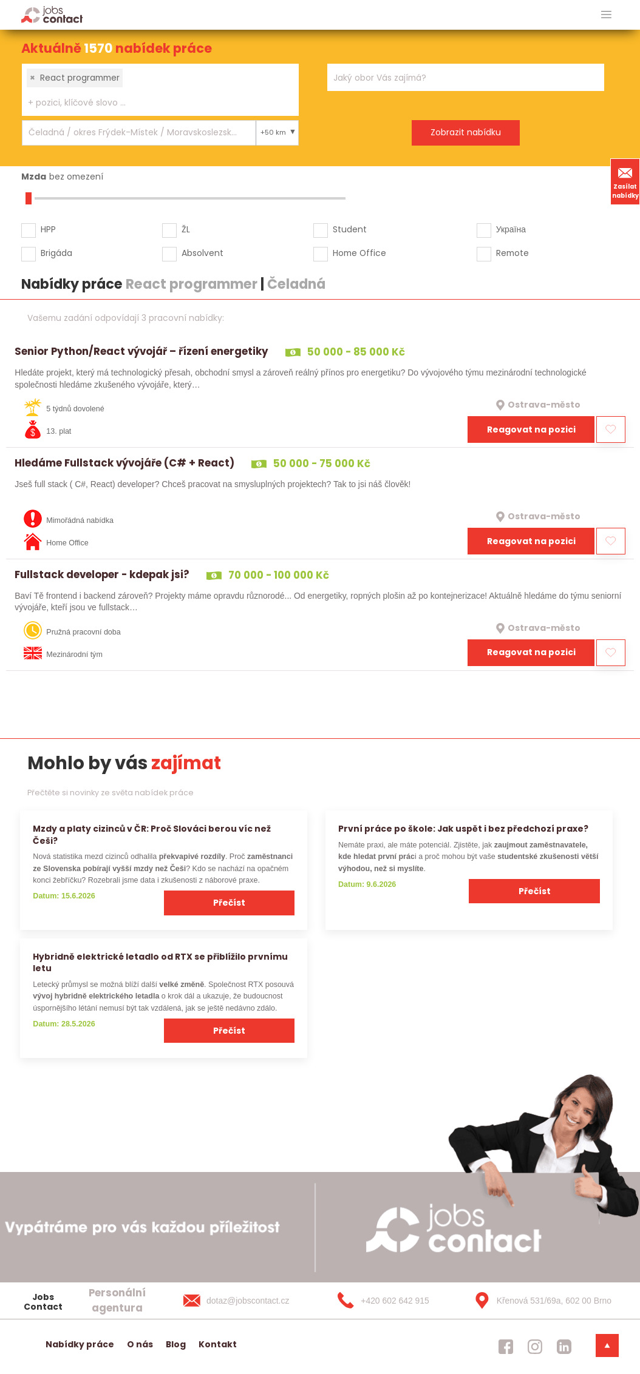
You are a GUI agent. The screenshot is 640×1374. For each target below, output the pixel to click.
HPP (48, 229)
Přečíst (229, 903)
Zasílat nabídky (625, 181)
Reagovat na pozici (531, 429)
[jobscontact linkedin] (564, 1346)
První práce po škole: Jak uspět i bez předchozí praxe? (463, 829)
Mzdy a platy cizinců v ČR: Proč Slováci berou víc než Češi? (152, 834)
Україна (511, 229)
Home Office (359, 253)
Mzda (33, 176)
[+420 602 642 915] (393, 1300)
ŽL (186, 229)
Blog (176, 1344)
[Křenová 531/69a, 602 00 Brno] (538, 1300)
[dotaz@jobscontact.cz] (248, 1300)
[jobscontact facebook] (505, 1346)
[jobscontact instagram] (535, 1346)
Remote (512, 253)
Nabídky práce (80, 1344)
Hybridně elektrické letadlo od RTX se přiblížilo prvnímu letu (160, 962)
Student (350, 229)
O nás (140, 1344)
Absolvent (202, 253)
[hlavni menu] (606, 15)
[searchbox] (152, 102)
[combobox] (160, 90)
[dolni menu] (607, 1345)
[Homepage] (52, 14)
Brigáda (56, 253)
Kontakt (218, 1344)
